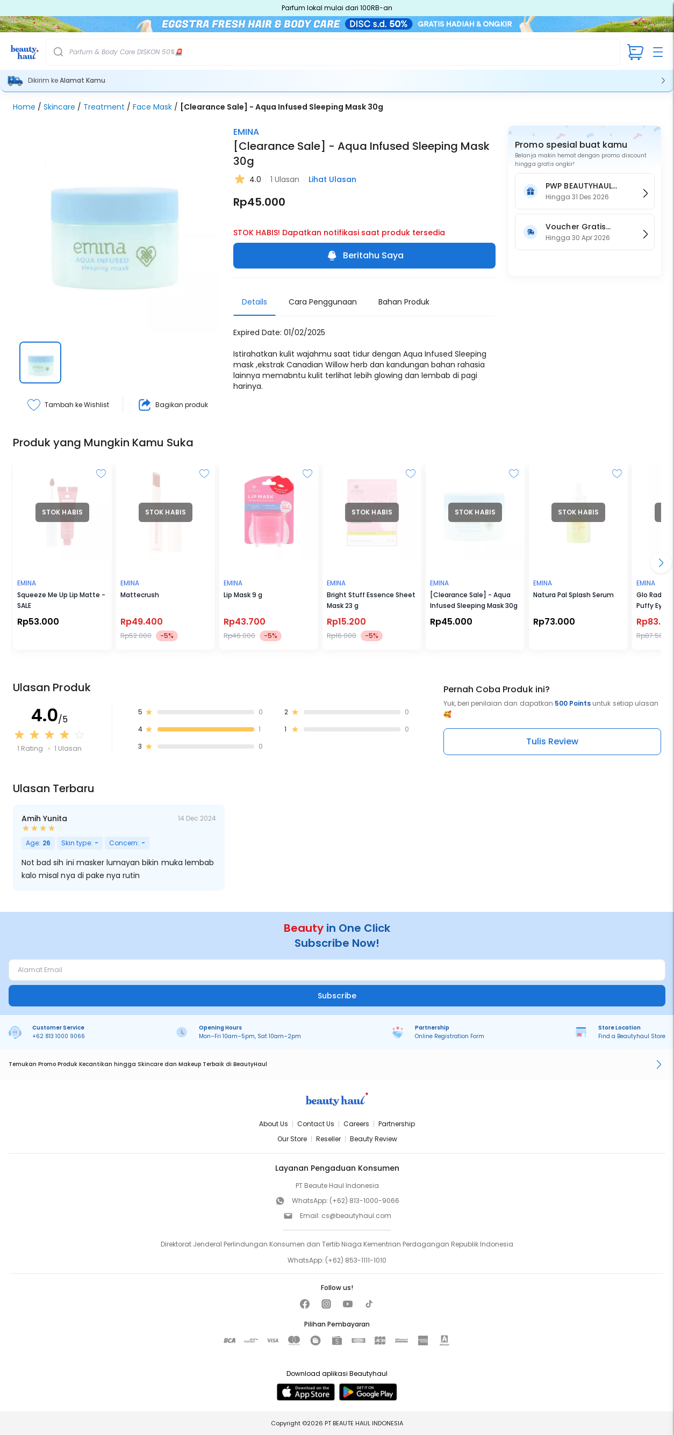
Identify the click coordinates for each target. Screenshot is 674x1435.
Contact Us (315, 1123)
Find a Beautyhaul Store (631, 1036)
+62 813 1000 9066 (58, 1036)
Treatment (104, 107)
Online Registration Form (449, 1036)
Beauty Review (373, 1138)
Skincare (59, 107)
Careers (356, 1123)
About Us (273, 1123)
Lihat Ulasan (332, 179)
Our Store (292, 1138)
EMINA (246, 132)
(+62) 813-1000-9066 (364, 1200)
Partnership (396, 1123)
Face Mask (152, 107)
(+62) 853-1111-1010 (355, 1260)
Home (24, 107)
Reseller (328, 1138)
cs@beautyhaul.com (356, 1215)
